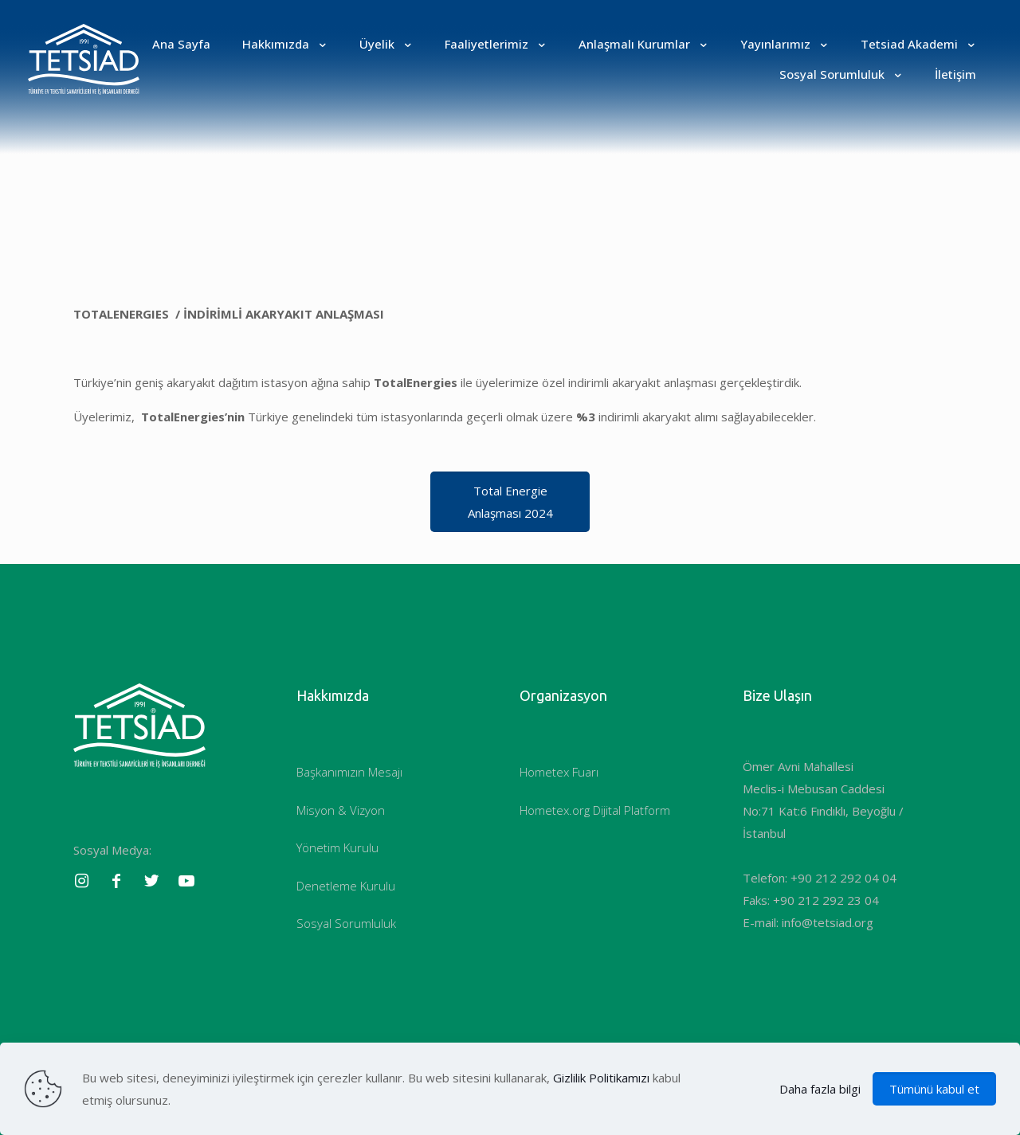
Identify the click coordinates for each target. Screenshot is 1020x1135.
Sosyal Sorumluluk (346, 923)
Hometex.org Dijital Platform (595, 810)
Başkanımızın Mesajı (349, 772)
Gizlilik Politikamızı (601, 1078)
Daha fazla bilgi (820, 1089)
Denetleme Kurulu (345, 886)
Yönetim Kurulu (337, 847)
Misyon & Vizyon (340, 810)
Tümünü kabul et (934, 1089)
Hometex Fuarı (559, 772)
